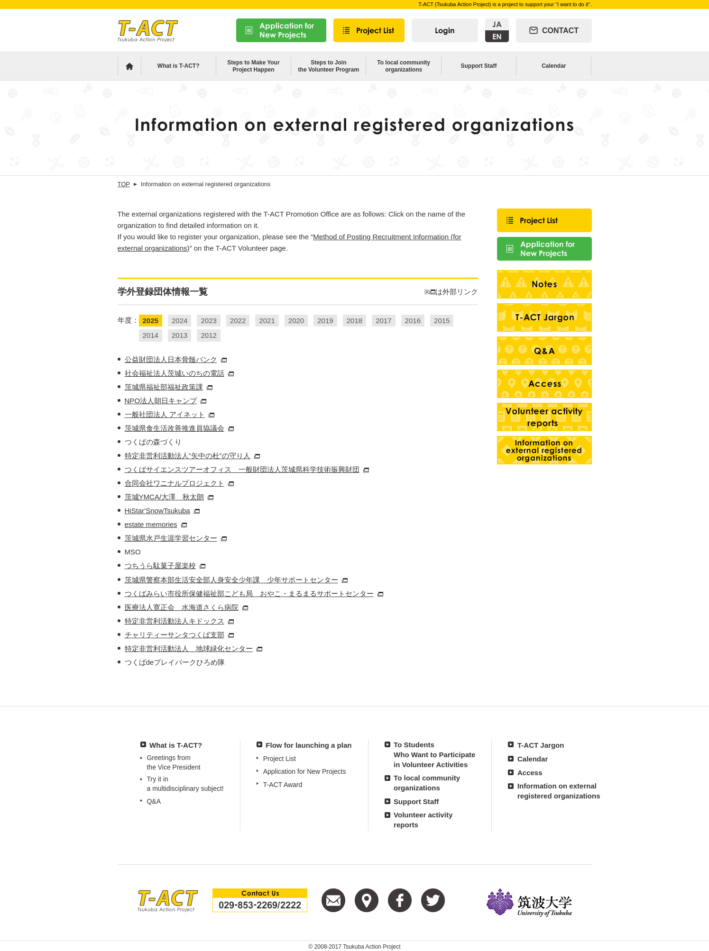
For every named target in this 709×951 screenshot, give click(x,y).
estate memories (151, 524)
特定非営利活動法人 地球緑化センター (189, 648)
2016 (413, 321)
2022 (238, 321)
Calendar (554, 66)
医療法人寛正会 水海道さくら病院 (182, 607)
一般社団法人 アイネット (165, 414)
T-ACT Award (283, 784)
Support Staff (478, 66)
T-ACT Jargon (540, 745)
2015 (442, 321)
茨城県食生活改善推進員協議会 (174, 428)
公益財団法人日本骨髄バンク (171, 359)
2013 (179, 335)
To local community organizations (403, 65)
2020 (296, 321)
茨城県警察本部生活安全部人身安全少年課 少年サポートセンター (231, 580)
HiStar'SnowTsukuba (157, 511)
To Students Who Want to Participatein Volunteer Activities (434, 755)
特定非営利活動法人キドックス (174, 621)
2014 (150, 335)
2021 (267, 321)
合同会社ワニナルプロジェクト (174, 483)
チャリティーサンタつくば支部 (174, 635)
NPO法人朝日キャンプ (161, 401)
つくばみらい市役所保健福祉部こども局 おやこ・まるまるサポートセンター (249, 593)
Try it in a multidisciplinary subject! (185, 783)
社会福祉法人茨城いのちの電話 (174, 373)
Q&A (154, 801)
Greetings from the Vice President (173, 762)
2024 (179, 321)
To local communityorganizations (427, 783)
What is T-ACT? (178, 66)
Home (129, 66)
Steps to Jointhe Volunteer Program (328, 65)
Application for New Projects (304, 771)
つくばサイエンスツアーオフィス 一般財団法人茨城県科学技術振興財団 (242, 469)
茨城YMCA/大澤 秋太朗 (164, 497)
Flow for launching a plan (308, 745)
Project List (279, 758)
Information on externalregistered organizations (558, 791)
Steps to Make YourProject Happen (253, 65)
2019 (325, 321)
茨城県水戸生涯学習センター (171, 538)
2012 (208, 335)
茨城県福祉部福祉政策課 (164, 387)
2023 (208, 321)
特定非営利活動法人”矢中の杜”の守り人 (187, 456)
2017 (383, 321)
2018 (354, 321)
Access (530, 773)
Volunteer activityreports (423, 820)
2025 (150, 321)
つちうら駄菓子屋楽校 (160, 566)
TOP (124, 184)
